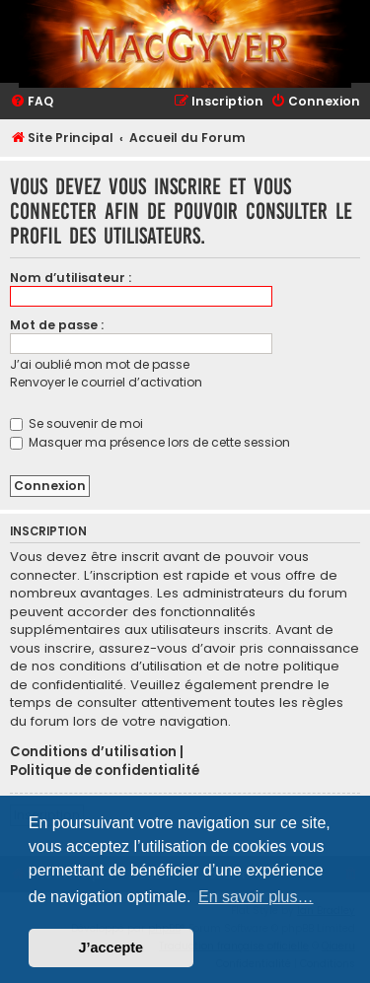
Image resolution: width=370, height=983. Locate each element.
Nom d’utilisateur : (70, 277)
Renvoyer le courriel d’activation (106, 382)
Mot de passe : (57, 324)
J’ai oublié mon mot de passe (99, 364)
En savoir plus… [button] (256, 896)
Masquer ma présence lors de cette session (150, 442)
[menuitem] (31, 102)
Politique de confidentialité (104, 771)
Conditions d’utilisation (93, 752)
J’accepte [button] (111, 947)
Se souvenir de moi (76, 423)
